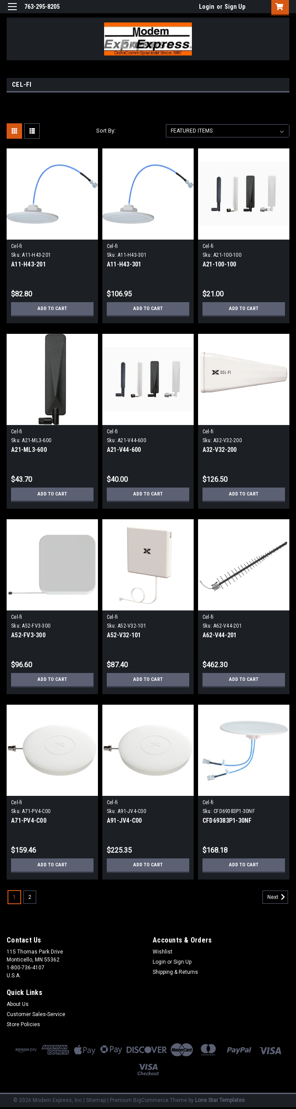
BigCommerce (151, 1100)
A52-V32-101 (124, 635)
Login (206, 6)
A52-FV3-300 (28, 635)
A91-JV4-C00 (124, 820)
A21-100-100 (219, 264)
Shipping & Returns (175, 972)
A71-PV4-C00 (28, 820)
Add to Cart (52, 308)
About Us (18, 1004)
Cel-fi (16, 246)
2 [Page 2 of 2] (29, 897)
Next (277, 897)
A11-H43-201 (28, 264)
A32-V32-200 (219, 449)
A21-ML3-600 (29, 449)
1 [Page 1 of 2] (14, 897)
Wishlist (162, 952)
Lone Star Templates (220, 1100)
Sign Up (235, 6)
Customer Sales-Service (36, 1014)
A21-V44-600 (124, 449)
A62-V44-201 (219, 635)
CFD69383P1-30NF (227, 820)
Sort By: (106, 130)
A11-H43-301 (124, 264)
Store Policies (23, 1024)
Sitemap (96, 1100)
